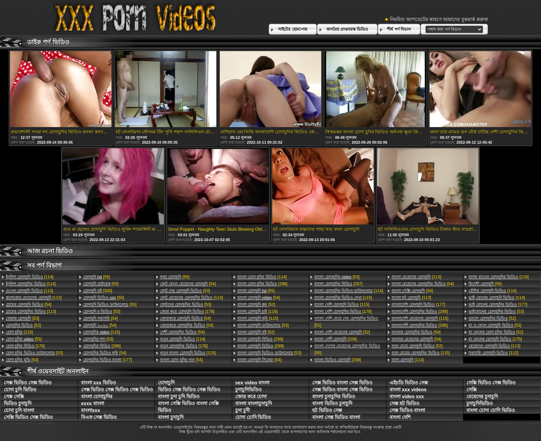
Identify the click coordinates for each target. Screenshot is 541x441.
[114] (29, 277)
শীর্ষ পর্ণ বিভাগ (399, 29)
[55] (24, 339)
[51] (346, 322)
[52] (23, 325)
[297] (338, 283)
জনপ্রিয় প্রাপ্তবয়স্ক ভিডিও (347, 29)
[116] (257, 311)
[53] (22, 318)
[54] (28, 304)
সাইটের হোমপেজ (292, 29)
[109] (335, 339)
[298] (262, 283)
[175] (495, 339)
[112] (34, 297)
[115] (19, 332)
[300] (97, 290)
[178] (187, 311)
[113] (29, 290)
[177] (107, 359)
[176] (25, 346)
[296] (102, 346)
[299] (260, 339)
